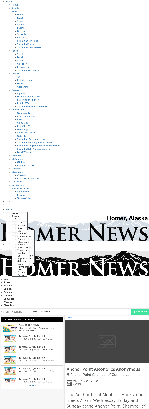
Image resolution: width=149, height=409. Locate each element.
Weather (16, 168)
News (14, 11)
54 (8, 201)
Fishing (21, 31)
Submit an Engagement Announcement (38, 145)
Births (20, 119)
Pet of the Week (25, 126)
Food (20, 83)
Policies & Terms (20, 188)
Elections (22, 37)
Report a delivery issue (22, 261)
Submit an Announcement (31, 139)
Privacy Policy (21, 273)
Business (21, 28)
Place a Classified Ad (28, 178)
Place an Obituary (26, 165)
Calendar (22, 136)
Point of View (24, 103)
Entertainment (25, 80)
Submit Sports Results (29, 70)
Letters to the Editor (28, 100)
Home (14, 5)
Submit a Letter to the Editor (32, 106)
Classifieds (17, 172)
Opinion (15, 90)
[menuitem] (77, 100)
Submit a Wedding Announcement (35, 142)
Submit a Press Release (29, 47)
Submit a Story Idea (27, 41)
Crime (20, 24)
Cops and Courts (26, 132)
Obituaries (22, 123)
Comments (23, 191)
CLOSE (69, 318)
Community (17, 109)
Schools (21, 34)
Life (19, 231)
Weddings (22, 129)
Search (15, 8)
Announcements (26, 116)
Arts (19, 77)
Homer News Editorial (28, 96)
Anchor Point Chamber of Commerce (99, 375)
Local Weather (24, 152)
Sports (14, 50)
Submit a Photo (25, 44)
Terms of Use (24, 198)
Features (16, 73)
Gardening (22, 87)
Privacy (21, 195)
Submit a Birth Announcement (33, 149)
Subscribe (16, 181)
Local (20, 18)
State (20, 21)
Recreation (23, 67)
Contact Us (17, 185)
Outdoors (22, 64)
